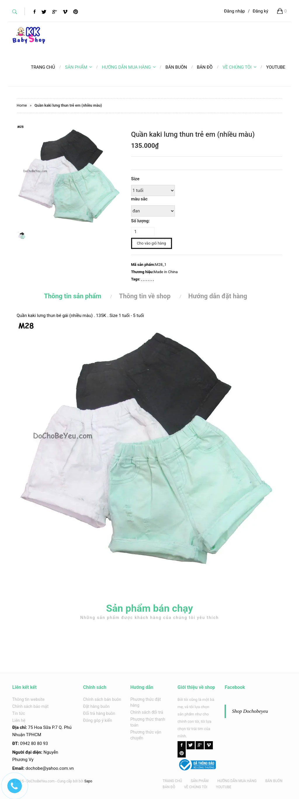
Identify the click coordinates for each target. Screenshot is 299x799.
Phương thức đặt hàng (145, 702)
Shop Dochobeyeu (250, 711)
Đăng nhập (234, 11)
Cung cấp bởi (67, 781)
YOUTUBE (223, 787)
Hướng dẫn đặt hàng (217, 296)
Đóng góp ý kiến (97, 720)
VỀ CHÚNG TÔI (239, 67)
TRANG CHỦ (172, 781)
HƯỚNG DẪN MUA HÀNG (129, 67)
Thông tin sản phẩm (72, 296)
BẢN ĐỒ (169, 787)
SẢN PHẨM (78, 67)
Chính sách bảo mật (30, 706)
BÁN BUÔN (273, 781)
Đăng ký (260, 11)
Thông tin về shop (145, 296)
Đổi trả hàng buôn (99, 713)
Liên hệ (18, 720)
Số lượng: (140, 220)
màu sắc (139, 199)
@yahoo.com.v (56, 768)
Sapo (88, 781)
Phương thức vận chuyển (145, 735)
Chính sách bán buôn (102, 699)
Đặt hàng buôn (96, 706)
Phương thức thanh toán (147, 722)
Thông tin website (28, 699)
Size (135, 178)
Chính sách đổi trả (146, 712)
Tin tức (18, 713)
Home (22, 105)
